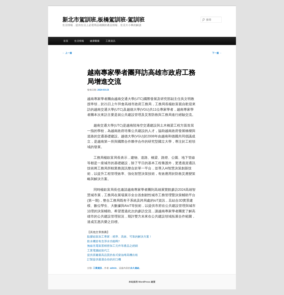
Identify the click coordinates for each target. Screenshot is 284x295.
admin (113, 268)
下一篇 (217, 53)
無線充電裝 (95, 245)
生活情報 (79, 40)
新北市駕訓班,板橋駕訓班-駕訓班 (103, 19)
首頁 (65, 40)
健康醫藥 (95, 40)
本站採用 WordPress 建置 (142, 282)
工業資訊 (110, 40)
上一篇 (67, 53)
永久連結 (134, 268)
